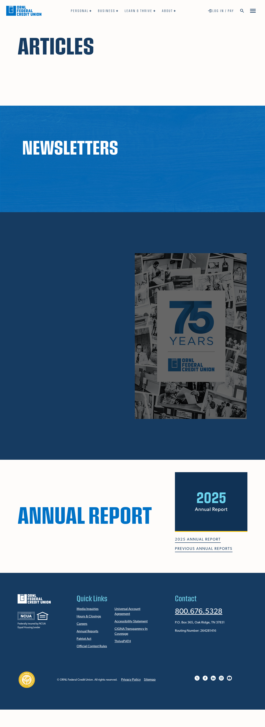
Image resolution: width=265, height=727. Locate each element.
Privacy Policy (131, 679)
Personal (80, 11)
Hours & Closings (89, 616)
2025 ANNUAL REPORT (198, 540)
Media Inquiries (88, 609)
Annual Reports (87, 631)
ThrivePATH (122, 641)
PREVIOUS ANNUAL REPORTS (203, 549)
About (167, 11)
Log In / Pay (223, 11)
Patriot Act (84, 639)
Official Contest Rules (92, 646)
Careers (82, 624)
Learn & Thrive (138, 11)
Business (106, 11)
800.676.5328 (198, 612)
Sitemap (150, 679)
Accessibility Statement (131, 621)
